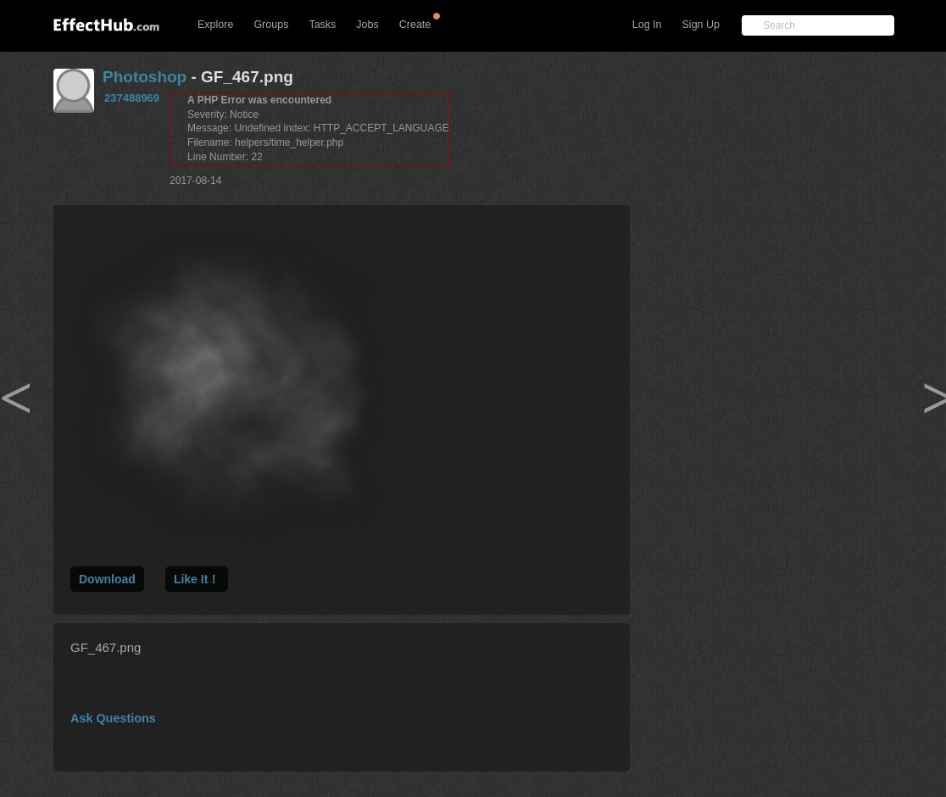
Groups (270, 25)
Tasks (322, 25)
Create (415, 25)
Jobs (367, 25)
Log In (647, 25)
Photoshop (144, 77)
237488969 (131, 98)
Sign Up (701, 25)
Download (107, 579)
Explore (215, 25)
